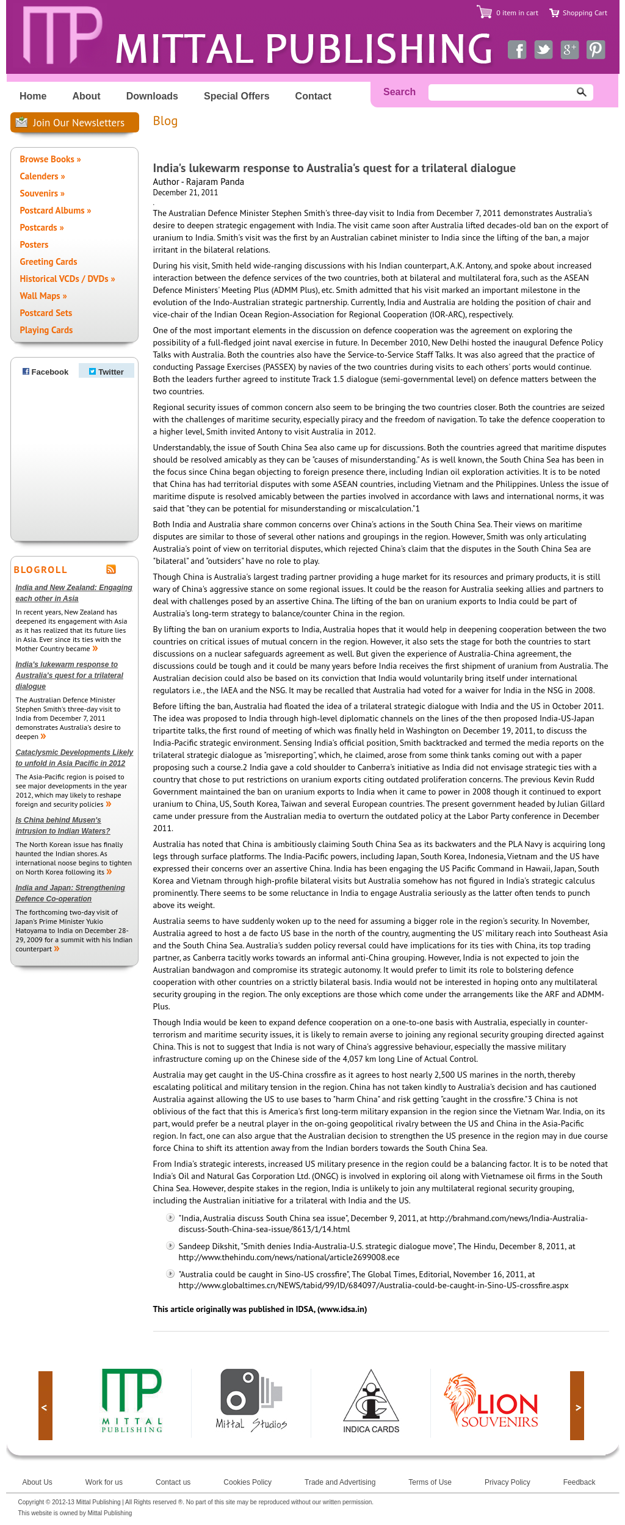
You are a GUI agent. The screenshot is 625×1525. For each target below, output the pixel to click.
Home (33, 96)
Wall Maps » (43, 295)
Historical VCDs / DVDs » (67, 278)
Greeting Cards (49, 261)
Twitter (106, 372)
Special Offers (237, 96)
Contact (313, 96)
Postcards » (42, 227)
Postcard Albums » (56, 210)
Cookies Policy (247, 1482)
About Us (37, 1482)
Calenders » (42, 176)
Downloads (152, 96)
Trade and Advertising (340, 1482)
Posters (34, 244)
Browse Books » (50, 159)
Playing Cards (46, 330)
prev (45, 1405)
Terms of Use (430, 1482)
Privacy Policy (507, 1482)
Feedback (579, 1482)
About (86, 96)
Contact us (173, 1482)
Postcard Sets (46, 313)
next (577, 1405)
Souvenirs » (42, 193)
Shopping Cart (585, 12)
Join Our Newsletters (79, 122)
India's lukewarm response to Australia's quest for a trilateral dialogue (69, 675)
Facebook (46, 372)
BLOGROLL (41, 569)
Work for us (104, 1482)
